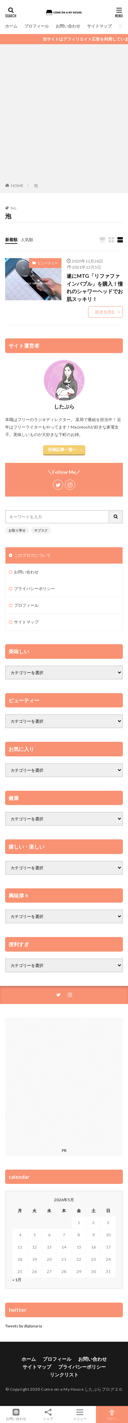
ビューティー (48, 263)
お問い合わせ (68, 26)
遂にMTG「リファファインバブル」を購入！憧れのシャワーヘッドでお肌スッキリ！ (95, 287)
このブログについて (32, 555)
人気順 (27, 239)
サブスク (41, 530)
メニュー (80, 1414)
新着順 (11, 239)
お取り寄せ (17, 530)
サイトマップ (99, 26)
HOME (17, 185)
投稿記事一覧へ (62, 449)
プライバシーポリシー (34, 588)
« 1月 (17, 1279)
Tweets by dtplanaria (23, 1325)
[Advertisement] (64, 115)
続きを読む (105, 311)
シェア (48, 1415)
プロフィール (36, 26)
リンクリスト (64, 1374)
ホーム (11, 26)
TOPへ (112, 1414)
